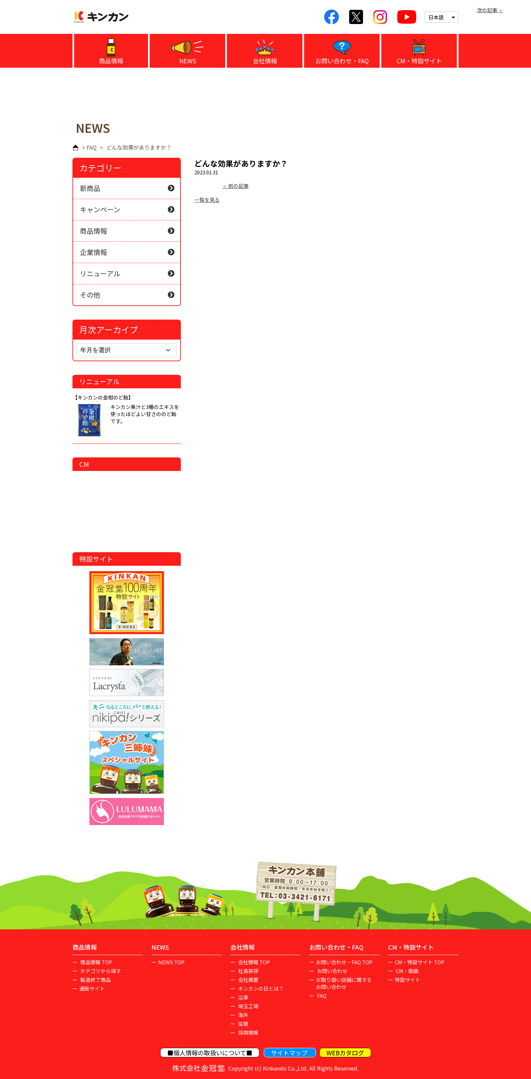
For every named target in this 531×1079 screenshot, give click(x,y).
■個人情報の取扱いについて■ (209, 1052)
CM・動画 (407, 970)
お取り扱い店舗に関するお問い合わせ (344, 983)
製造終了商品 (95, 979)
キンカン (101, 17)
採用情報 (247, 1032)
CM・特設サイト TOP (419, 962)
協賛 (242, 1023)
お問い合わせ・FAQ (342, 60)
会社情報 (265, 60)
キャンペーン (100, 209)
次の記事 (487, 10)
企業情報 (93, 252)
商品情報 (111, 60)
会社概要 (247, 979)
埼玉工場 (247, 1006)
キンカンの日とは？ (260, 988)
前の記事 (238, 185)
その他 (90, 295)
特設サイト (407, 979)
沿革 (242, 997)
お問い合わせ (331, 970)
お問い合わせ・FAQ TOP (344, 962)
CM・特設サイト (419, 60)
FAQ (92, 147)
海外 (242, 1014)
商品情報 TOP (95, 962)
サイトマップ (290, 1052)
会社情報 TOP (253, 962)
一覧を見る (207, 199)
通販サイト (92, 988)
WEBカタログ (345, 1052)
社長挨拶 (247, 970)
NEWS (187, 60)
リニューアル (100, 273)
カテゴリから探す (100, 970)
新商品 (90, 188)
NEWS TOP (171, 962)
